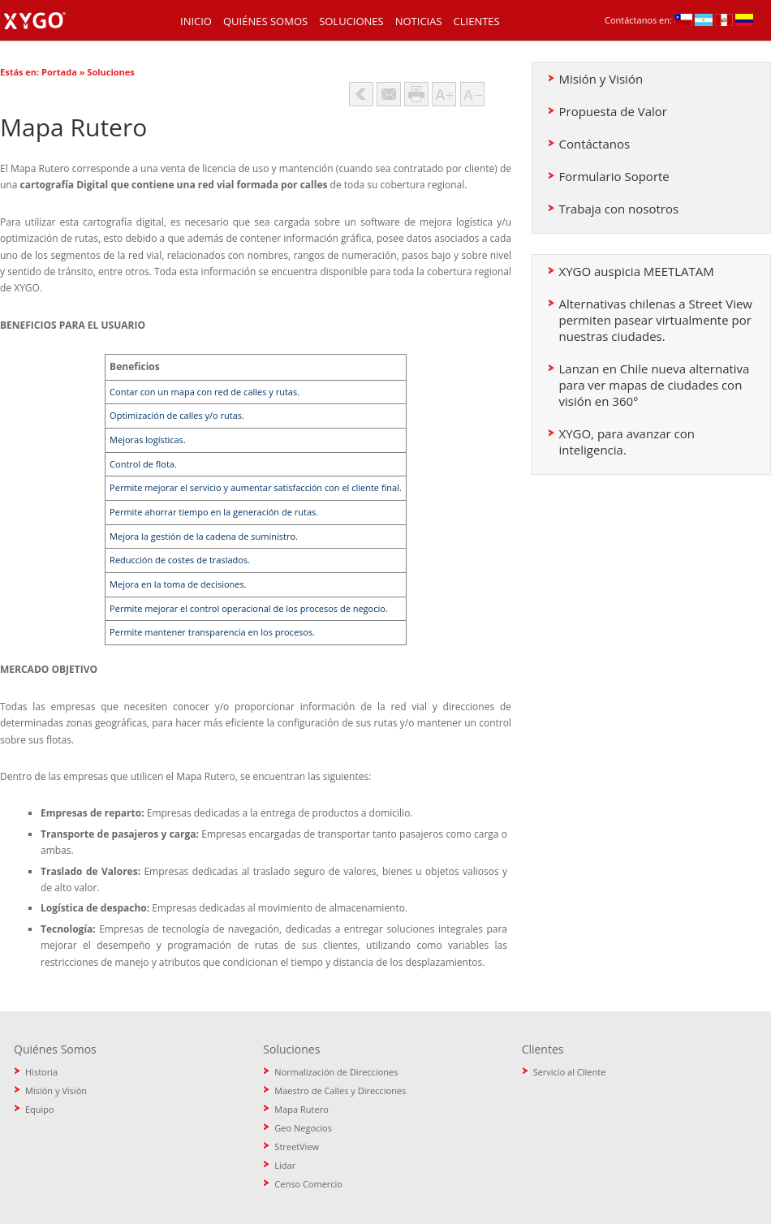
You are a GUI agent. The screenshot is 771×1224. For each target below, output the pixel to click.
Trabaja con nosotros (619, 208)
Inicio (196, 21)
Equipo (39, 1109)
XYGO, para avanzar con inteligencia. (627, 441)
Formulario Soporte (614, 176)
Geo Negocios (303, 1128)
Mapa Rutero (301, 1109)
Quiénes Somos (265, 21)
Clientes (477, 21)
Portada (59, 72)
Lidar (284, 1165)
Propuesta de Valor (613, 111)
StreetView (296, 1146)
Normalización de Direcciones (336, 1072)
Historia (41, 1072)
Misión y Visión (601, 79)
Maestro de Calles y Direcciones (340, 1090)
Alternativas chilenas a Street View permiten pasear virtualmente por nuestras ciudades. (655, 319)
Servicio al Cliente (569, 1072)
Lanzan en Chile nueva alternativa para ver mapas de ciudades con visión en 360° (654, 384)
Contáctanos (595, 144)
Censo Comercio (308, 1184)
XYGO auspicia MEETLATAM (636, 271)
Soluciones (351, 21)
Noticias (418, 21)
